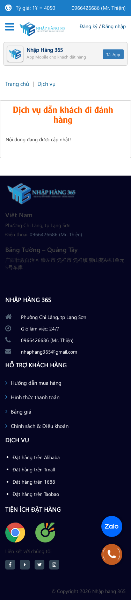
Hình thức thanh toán (35, 397)
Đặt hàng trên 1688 (34, 481)
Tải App (113, 54)
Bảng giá (21, 411)
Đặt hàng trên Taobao (36, 494)
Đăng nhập (114, 26)
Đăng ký (88, 26)
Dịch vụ (46, 83)
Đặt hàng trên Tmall (34, 469)
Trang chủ (17, 83)
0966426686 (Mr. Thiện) (99, 7)
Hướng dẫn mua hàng (36, 382)
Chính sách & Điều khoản (39, 425)
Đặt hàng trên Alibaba (36, 457)
